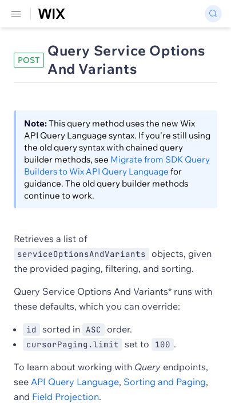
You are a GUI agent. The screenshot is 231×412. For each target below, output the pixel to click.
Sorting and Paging (165, 381)
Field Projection (65, 396)
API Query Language (75, 381)
